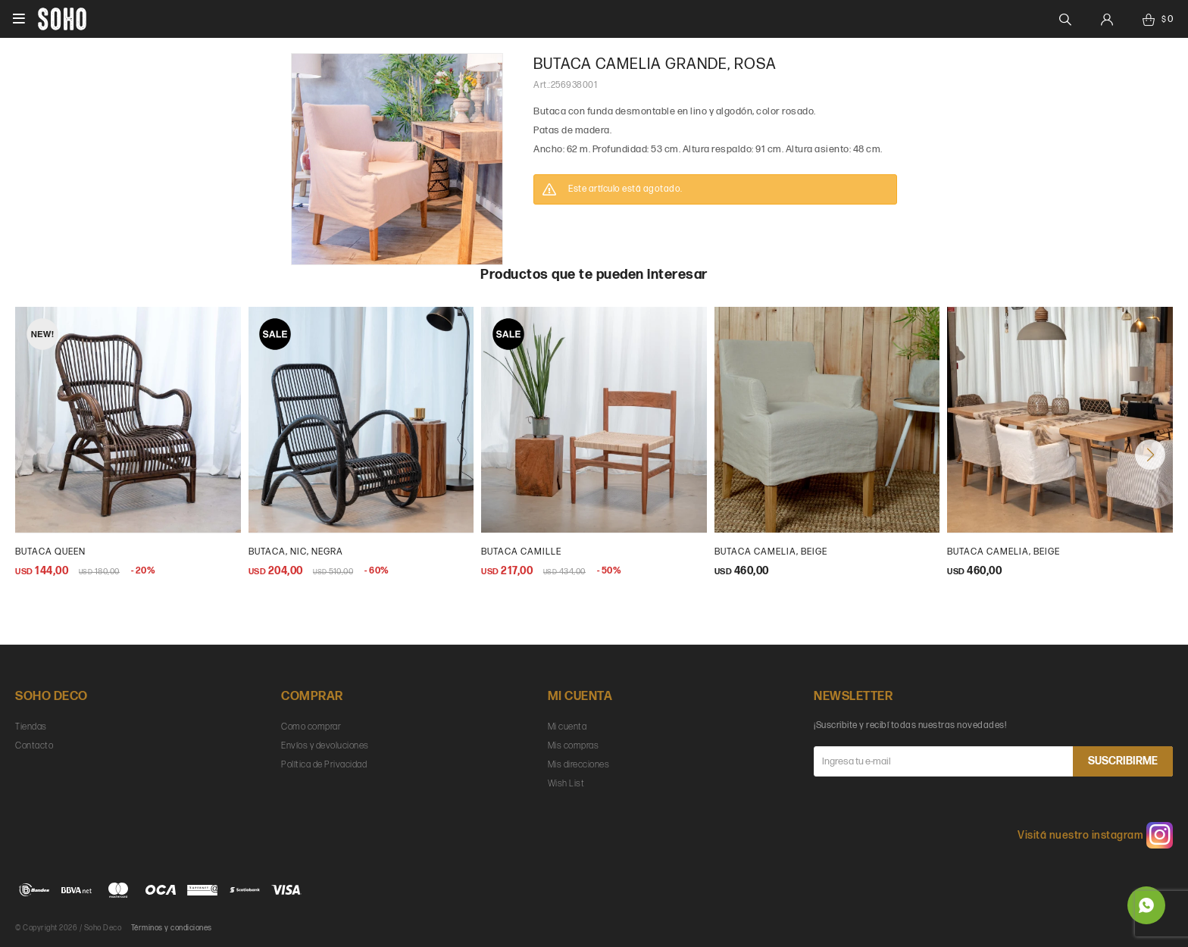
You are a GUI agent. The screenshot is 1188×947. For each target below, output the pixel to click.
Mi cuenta (567, 727)
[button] (1150, 454)
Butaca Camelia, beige (1003, 552)
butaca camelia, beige (770, 552)
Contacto (34, 746)
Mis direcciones (579, 764)
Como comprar (311, 727)
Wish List (566, 783)
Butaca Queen (50, 552)
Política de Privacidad (324, 764)
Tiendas (31, 727)
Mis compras (573, 746)
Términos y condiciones (171, 928)
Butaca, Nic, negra (296, 552)
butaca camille (521, 552)
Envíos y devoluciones (325, 746)
